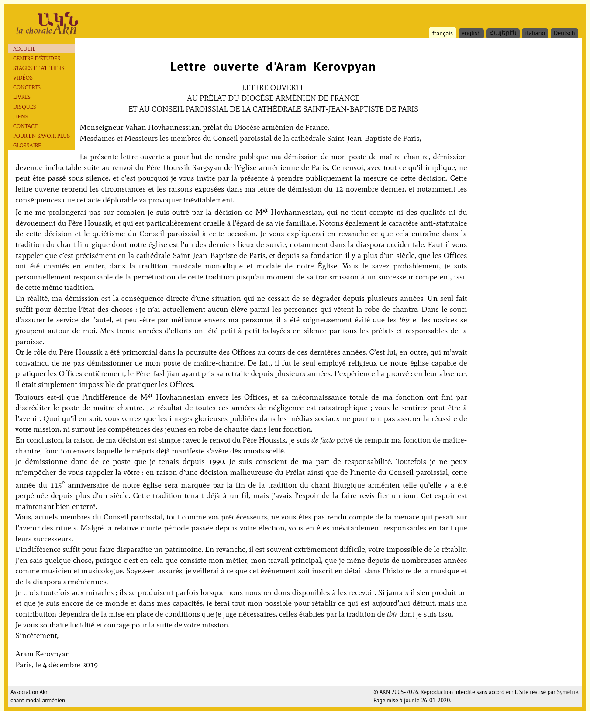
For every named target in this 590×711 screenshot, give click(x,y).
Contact (25, 126)
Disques (24, 107)
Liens (20, 116)
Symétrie (567, 692)
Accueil (24, 48)
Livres (22, 97)
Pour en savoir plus (41, 135)
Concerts (27, 87)
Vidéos (23, 77)
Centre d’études (36, 58)
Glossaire (27, 145)
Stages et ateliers (39, 68)
